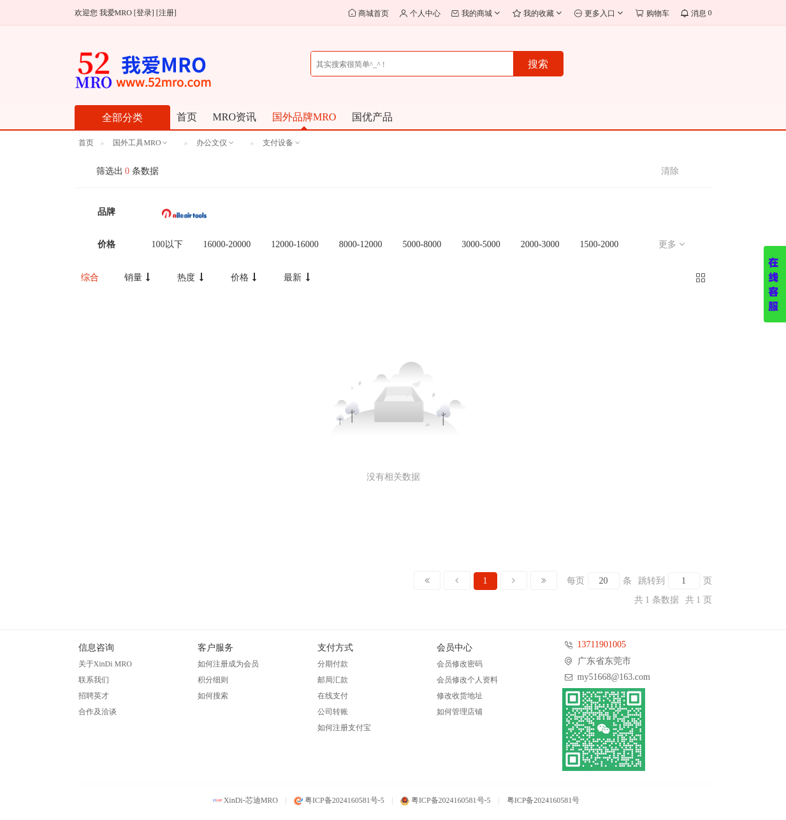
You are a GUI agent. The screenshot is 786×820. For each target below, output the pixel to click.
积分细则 (213, 679)
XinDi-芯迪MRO (245, 800)
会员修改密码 (460, 663)
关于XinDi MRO (105, 663)
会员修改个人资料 (467, 679)
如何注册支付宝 (344, 727)
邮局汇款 (332, 679)
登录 (144, 12)
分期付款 (332, 663)
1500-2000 (599, 244)
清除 (670, 171)
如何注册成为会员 (228, 663)
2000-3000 (540, 244)
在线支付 (332, 695)
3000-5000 (481, 244)
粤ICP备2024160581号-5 (339, 800)
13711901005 (602, 644)
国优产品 (372, 116)
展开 (775, 284)
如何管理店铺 (460, 711)
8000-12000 (360, 244)
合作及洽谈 (97, 711)
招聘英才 (93, 695)
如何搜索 (213, 695)
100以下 (167, 244)
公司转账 (332, 711)
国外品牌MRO (304, 116)
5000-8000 (422, 244)
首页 (187, 116)
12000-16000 (295, 244)
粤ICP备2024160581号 (543, 800)
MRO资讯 (234, 116)
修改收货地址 (460, 695)
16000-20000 (227, 244)
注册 (166, 12)
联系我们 (93, 679)
